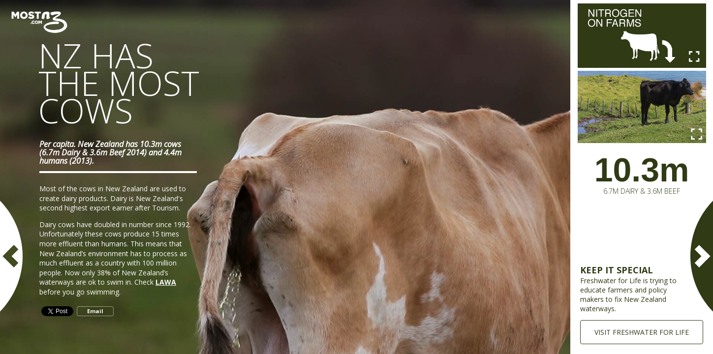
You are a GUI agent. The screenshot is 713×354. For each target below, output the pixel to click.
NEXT (700, 256)
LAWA (165, 282)
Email (95, 311)
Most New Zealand (40, 22)
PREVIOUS (12, 256)
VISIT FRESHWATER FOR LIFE (641, 332)
